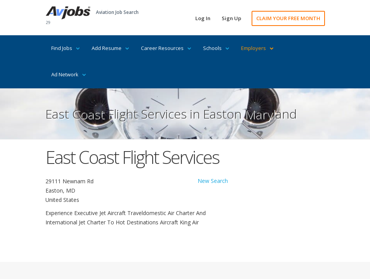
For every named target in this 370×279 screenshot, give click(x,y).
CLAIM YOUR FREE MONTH (288, 18)
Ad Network (68, 74)
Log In (202, 18)
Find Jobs (65, 48)
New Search (213, 180)
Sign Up (231, 18)
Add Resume (110, 48)
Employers (257, 48)
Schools (216, 48)
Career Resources (166, 48)
